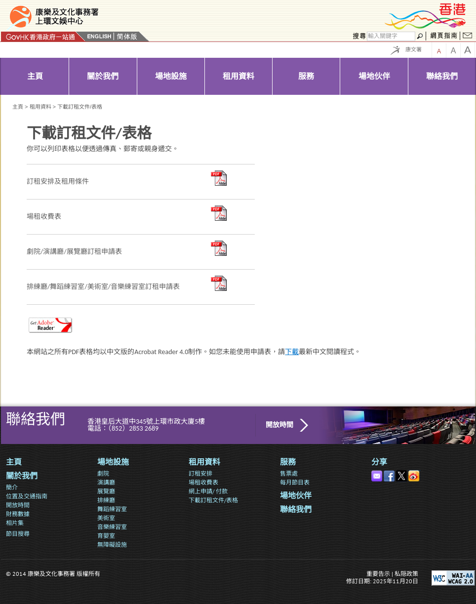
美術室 (106, 518)
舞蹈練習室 (112, 509)
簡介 (12, 487)
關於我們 (22, 476)
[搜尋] (391, 36)
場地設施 (113, 462)
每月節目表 (295, 482)
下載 (292, 352)
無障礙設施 (112, 544)
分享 (379, 462)
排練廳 (106, 500)
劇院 (103, 473)
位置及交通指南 (26, 496)
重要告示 (378, 573)
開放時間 (279, 425)
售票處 (289, 473)
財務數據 (18, 514)
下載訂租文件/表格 (213, 500)
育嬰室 (106, 535)
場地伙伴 (296, 495)
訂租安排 (200, 473)
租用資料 (40, 107)
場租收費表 (203, 482)
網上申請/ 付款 (208, 491)
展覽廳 (106, 491)
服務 (288, 462)
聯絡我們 (296, 509)
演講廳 (106, 482)
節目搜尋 (18, 533)
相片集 (15, 522)
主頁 (17, 107)
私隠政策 (406, 573)
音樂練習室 (112, 526)
